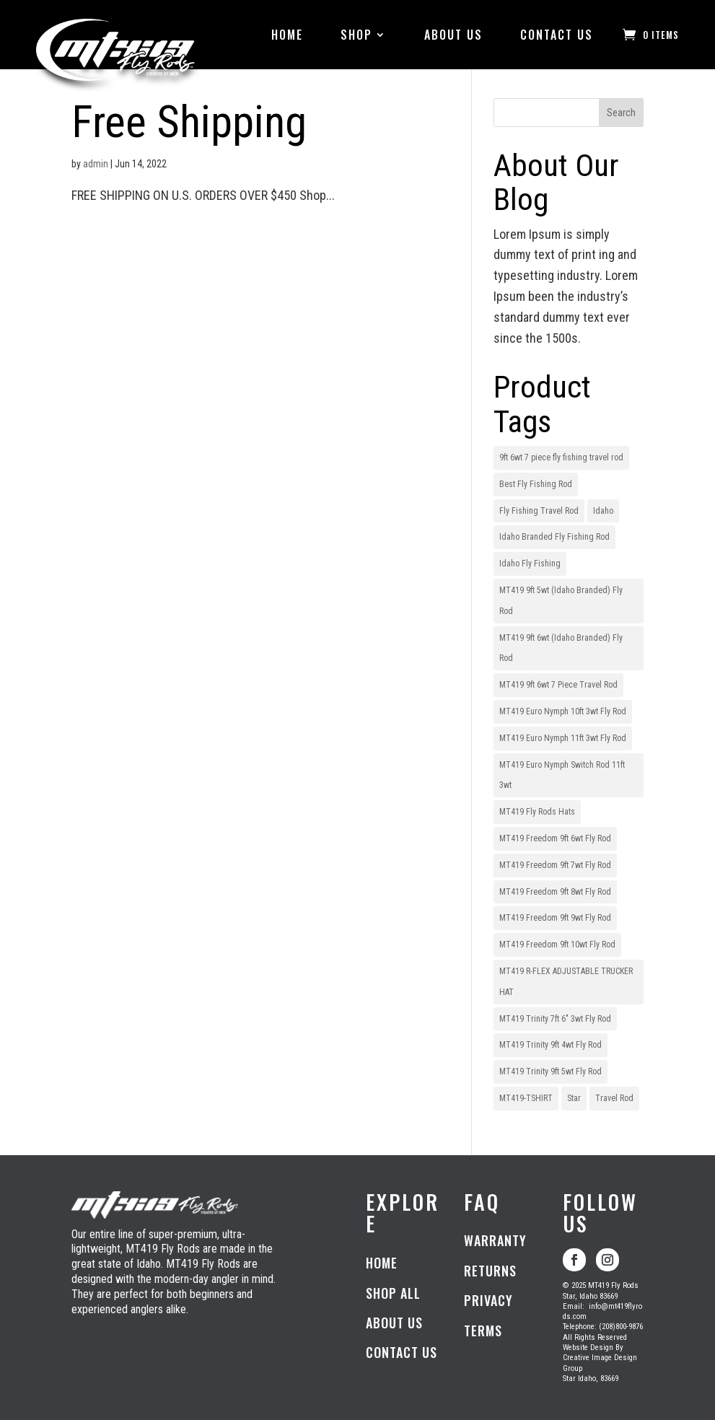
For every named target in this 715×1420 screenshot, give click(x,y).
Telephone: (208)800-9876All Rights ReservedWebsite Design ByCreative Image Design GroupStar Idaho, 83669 (603, 1342)
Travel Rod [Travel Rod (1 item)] (614, 1098)
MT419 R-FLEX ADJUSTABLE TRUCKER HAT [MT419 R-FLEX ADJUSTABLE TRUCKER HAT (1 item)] (566, 981)
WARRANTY (495, 1240)
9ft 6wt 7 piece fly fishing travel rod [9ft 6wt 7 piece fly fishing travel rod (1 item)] (561, 457)
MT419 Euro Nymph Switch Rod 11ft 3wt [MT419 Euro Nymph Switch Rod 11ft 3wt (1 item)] (562, 775)
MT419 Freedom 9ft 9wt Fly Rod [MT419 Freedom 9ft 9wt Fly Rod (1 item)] (555, 918)
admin (95, 164)
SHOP (356, 34)
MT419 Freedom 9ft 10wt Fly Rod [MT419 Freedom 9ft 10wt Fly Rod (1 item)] (557, 944)
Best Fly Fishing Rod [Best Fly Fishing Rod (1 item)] (535, 484)
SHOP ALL (393, 1293)
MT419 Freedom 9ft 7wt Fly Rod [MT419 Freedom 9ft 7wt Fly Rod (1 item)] (555, 865)
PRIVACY (488, 1300)
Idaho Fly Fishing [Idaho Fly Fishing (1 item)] (530, 563)
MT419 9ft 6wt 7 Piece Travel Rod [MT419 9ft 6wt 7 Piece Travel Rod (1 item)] (558, 685)
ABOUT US (453, 34)
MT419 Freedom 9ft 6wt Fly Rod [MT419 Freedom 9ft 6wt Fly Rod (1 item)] (555, 838)
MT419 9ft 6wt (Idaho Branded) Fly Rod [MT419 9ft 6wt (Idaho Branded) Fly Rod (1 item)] (561, 648)
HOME (287, 34)
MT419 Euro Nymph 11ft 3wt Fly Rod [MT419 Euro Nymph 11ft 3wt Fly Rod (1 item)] (562, 738)
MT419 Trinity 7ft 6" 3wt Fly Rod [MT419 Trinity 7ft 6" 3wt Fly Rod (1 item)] (555, 1019)
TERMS (483, 1330)
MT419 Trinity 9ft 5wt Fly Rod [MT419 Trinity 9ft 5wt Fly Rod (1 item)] (550, 1071)
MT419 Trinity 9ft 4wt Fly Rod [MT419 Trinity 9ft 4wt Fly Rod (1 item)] (550, 1045)
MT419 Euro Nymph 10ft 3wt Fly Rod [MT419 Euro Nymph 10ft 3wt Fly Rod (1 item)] (562, 711)
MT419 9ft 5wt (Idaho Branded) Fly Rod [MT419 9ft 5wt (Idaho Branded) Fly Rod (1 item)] (561, 600)
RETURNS (490, 1270)
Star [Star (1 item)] (574, 1098)
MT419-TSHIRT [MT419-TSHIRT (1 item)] (526, 1098)
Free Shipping (189, 122)
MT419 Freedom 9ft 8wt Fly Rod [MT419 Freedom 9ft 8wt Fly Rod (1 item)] (555, 892)
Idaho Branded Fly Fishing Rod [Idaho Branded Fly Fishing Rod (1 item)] (554, 537)
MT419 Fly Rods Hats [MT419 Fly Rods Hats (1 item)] (537, 812)
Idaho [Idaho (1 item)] (603, 511)
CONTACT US (556, 34)
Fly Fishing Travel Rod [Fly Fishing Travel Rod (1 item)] (539, 511)
